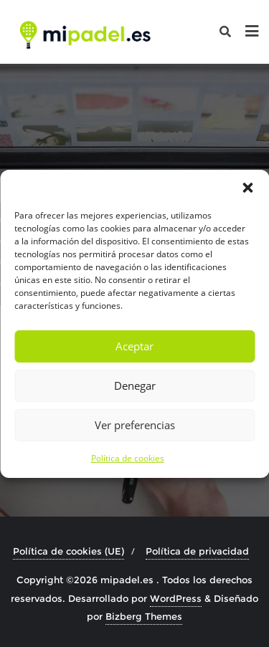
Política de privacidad (197, 551)
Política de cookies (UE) (68, 551)
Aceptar (134, 346)
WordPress (176, 598)
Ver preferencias (135, 425)
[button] (247, 187)
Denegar (135, 385)
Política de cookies (127, 457)
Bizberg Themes (143, 616)
